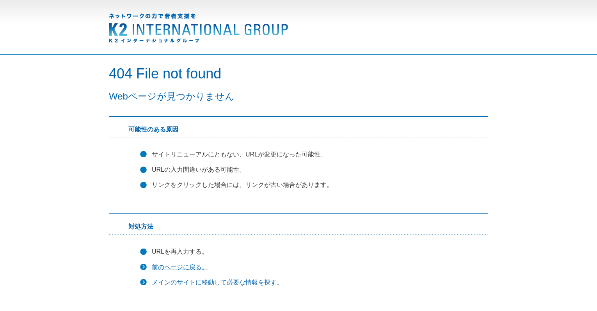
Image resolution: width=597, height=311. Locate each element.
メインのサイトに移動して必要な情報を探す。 (217, 282)
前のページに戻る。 (180, 267)
